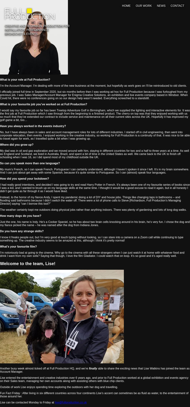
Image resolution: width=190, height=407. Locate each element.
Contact (177, 5)
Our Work (144, 5)
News (161, 5)
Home (126, 5)
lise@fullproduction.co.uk (71, 402)
